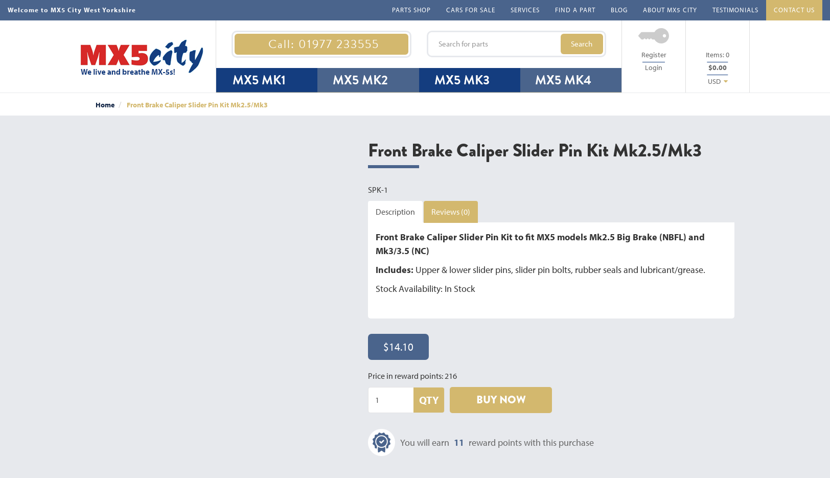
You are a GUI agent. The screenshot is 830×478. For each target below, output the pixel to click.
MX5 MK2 (360, 80)
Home (105, 104)
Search (581, 44)
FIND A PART (575, 10)
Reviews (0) (450, 212)
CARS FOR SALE (470, 10)
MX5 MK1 (259, 80)
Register (653, 54)
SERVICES (525, 10)
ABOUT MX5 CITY (670, 10)
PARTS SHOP (411, 10)
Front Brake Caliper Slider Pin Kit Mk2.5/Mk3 (197, 104)
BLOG (619, 10)
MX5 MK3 (462, 80)
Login (653, 67)
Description (395, 212)
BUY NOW (501, 399)
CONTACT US (794, 10)
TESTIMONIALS (735, 10)
